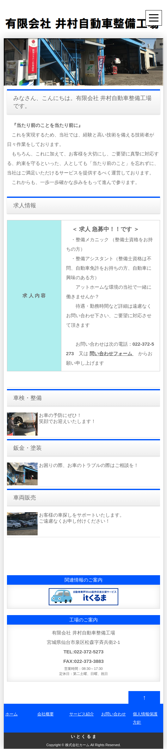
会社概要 (45, 714)
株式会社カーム (77, 745)
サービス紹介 (81, 714)
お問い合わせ (113, 714)
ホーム (11, 714)
